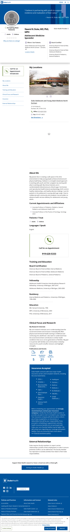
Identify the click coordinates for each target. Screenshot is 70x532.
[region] (35, 524)
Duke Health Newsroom (30, 511)
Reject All (62, 528)
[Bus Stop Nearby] (50, 97)
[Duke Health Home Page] (11, 480)
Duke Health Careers (30, 509)
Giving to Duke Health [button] (34, 468)
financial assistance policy (42, 433)
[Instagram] (7, 488)
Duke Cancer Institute (54, 503)
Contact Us (23, 489)
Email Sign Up (28, 514)
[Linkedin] (11, 488)
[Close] (67, 518)
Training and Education (9, 90)
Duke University (52, 514)
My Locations (6, 81)
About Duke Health (29, 503)
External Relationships (9, 103)
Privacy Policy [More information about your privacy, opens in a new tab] (46, 525)
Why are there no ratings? (11, 41)
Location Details (29, 52)
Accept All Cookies (50, 528)
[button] (68, 2)
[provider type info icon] (68, 29)
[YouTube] (7, 491)
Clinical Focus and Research (11, 94)
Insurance (5, 99)
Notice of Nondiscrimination (9, 509)
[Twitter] (4, 491)
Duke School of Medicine (55, 509)
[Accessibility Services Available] (47, 97)
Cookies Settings (6, 528)
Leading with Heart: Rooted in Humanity (12, 506)
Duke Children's (52, 506)
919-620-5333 (49, 253)
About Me (5, 85)
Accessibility (4, 503)
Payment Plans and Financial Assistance (12, 514)
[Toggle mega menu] (65, 2)
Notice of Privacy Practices (8, 511)
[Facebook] (4, 488)
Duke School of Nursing (54, 511)
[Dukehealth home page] (9, 2)
